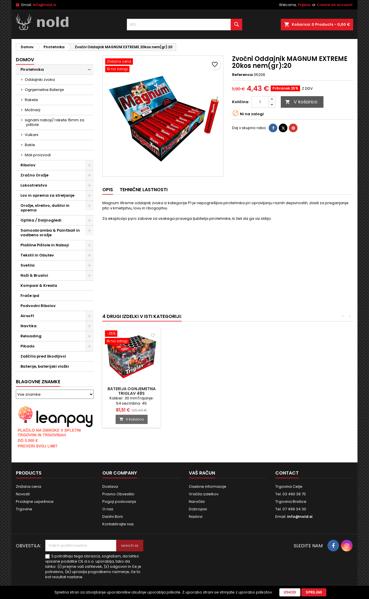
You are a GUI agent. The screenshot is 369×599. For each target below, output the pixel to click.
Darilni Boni (112, 516)
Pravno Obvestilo (118, 494)
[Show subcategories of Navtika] (89, 326)
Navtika (28, 326)
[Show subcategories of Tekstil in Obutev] (89, 255)
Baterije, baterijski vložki (44, 366)
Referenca (242, 74)
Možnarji (32, 110)
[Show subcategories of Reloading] (89, 336)
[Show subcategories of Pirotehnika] (89, 70)
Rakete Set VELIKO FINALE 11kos (259, 391)
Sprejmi (314, 592)
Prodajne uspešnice (35, 501)
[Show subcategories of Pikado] (89, 346)
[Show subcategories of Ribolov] (89, 165)
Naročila (197, 501)
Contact (287, 473)
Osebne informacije (207, 486)
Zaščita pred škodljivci (43, 356)
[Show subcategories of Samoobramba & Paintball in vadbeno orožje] (89, 230)
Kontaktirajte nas (118, 524)
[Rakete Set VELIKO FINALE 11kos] (259, 337)
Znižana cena (28, 486)
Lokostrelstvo (33, 185)
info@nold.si (44, 4)
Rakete (31, 100)
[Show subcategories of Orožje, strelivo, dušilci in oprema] (89, 206)
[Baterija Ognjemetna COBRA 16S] (131, 334)
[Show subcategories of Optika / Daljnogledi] (89, 220)
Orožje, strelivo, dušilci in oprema (44, 208)
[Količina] (260, 102)
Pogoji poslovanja (119, 501)
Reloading (31, 336)
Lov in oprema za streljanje (47, 195)
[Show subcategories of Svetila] (89, 265)
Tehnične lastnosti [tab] (143, 189)
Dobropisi (198, 509)
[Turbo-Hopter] (195, 334)
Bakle (30, 145)
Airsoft (27, 316)
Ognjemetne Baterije (44, 89)
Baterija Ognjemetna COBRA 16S (132, 391)
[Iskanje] (184, 24)
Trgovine (24, 509)
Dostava (110, 486)
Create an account (335, 4)
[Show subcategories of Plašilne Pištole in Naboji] (89, 245)
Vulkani (31, 134)
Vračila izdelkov (204, 494)
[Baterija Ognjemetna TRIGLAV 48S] (323, 337)
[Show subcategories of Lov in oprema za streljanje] (89, 195)
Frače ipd (29, 295)
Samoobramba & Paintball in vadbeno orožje (50, 233)
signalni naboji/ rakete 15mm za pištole (54, 122)
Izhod (290, 592)
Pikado (27, 346)
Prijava (304, 4)
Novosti (23, 494)
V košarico (301, 101)
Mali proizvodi (38, 155)
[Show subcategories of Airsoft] (89, 316)
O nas (107, 509)
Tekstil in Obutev (37, 255)
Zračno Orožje (34, 175)
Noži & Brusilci (34, 275)
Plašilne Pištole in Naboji (44, 245)
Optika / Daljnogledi (40, 220)
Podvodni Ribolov (38, 305)
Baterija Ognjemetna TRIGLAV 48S (324, 391)
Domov (25, 59)
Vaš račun (202, 473)
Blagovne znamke (38, 381)
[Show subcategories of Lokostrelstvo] (89, 185)
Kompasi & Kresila (38, 285)
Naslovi (195, 516)
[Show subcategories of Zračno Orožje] (89, 175)
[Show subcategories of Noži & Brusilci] (89, 275)
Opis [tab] (107, 189)
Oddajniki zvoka (40, 79)
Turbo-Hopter (195, 389)
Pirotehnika (32, 69)
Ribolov (27, 165)
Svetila (27, 265)
